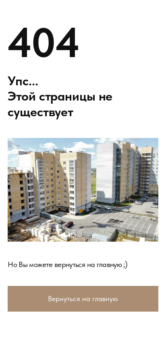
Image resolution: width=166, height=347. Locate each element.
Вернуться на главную (83, 298)
